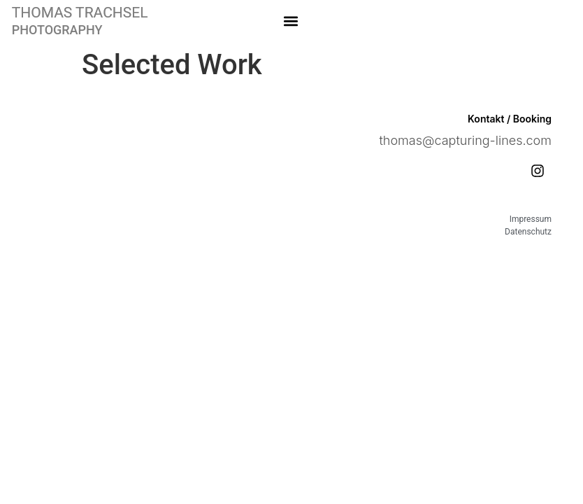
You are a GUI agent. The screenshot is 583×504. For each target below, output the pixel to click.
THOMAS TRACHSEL (80, 12)
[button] (291, 21)
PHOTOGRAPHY (57, 29)
